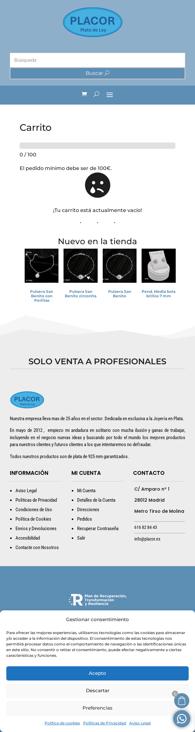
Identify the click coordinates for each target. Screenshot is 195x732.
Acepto (97, 673)
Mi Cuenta (86, 490)
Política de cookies (62, 723)
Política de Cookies (33, 519)
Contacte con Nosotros (37, 547)
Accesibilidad (27, 538)
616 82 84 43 (145, 527)
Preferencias (97, 708)
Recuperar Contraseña (98, 528)
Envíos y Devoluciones (36, 528)
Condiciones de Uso (33, 509)
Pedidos (84, 519)
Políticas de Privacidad (104, 723)
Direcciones (88, 509)
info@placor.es (147, 538)
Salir (81, 538)
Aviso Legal (140, 723)
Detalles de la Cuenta (96, 500)
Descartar (97, 690)
